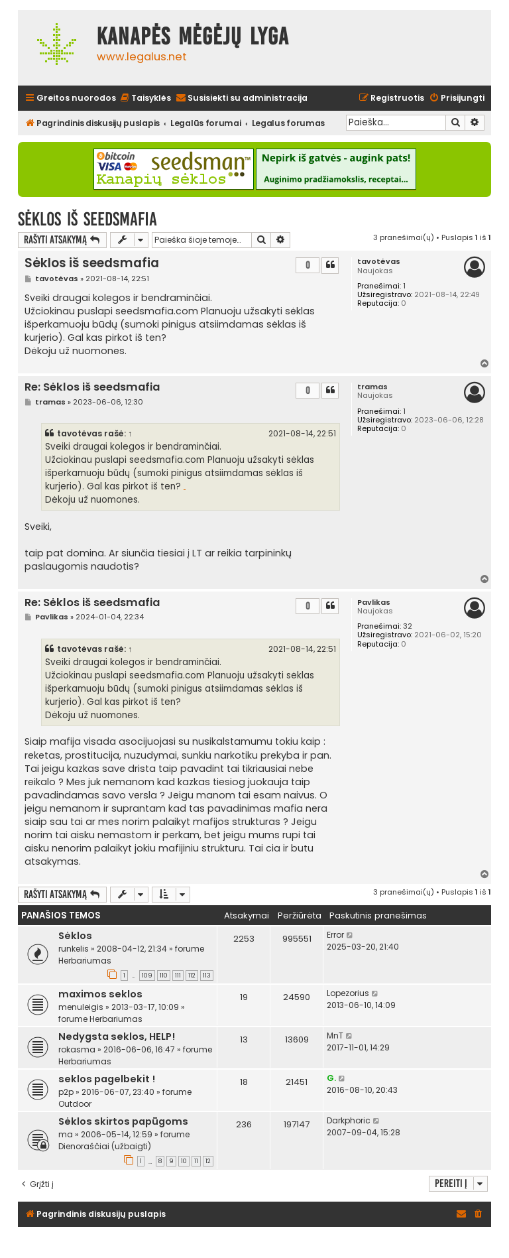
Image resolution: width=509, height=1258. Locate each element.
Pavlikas (373, 602)
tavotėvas (378, 261)
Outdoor (74, 1103)
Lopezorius (348, 993)
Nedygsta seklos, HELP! (116, 1036)
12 (208, 1161)
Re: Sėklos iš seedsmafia (92, 388)
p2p (66, 1092)
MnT (335, 1035)
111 (178, 975)
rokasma (76, 1049)
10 (184, 1161)
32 (407, 626)
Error (335, 934)
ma (65, 1134)
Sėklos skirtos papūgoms (123, 1121)
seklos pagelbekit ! (106, 1079)
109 (147, 975)
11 (196, 1161)
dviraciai (185, 489)
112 (192, 975)
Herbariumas (84, 960)
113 (207, 975)
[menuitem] (145, 98)
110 (164, 975)
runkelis (73, 948)
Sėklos (75, 935)
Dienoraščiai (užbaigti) (104, 1146)
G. (331, 1078)
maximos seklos (100, 994)
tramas (372, 387)
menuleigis (80, 1007)
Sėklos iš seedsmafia (87, 219)
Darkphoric (348, 1120)
